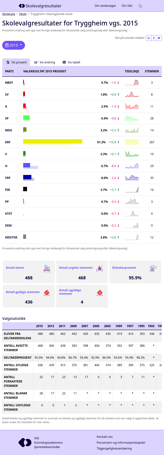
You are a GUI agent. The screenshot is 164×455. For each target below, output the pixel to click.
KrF (8, 142)
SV (7, 95)
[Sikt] (40, 6)
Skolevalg (8, 14)
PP (7, 202)
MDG (8, 130)
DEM (8, 225)
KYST (8, 214)
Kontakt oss (105, 437)
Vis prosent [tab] (17, 62)
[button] (140, 6)
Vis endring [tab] (44, 62)
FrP (7, 178)
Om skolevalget (105, 6)
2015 (12, 45)
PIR (7, 190)
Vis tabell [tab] (71, 62)
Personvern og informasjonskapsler (121, 443)
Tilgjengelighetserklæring (114, 448)
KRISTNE (11, 237)
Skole (22, 14)
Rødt (9, 83)
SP (7, 118)
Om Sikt (127, 6)
